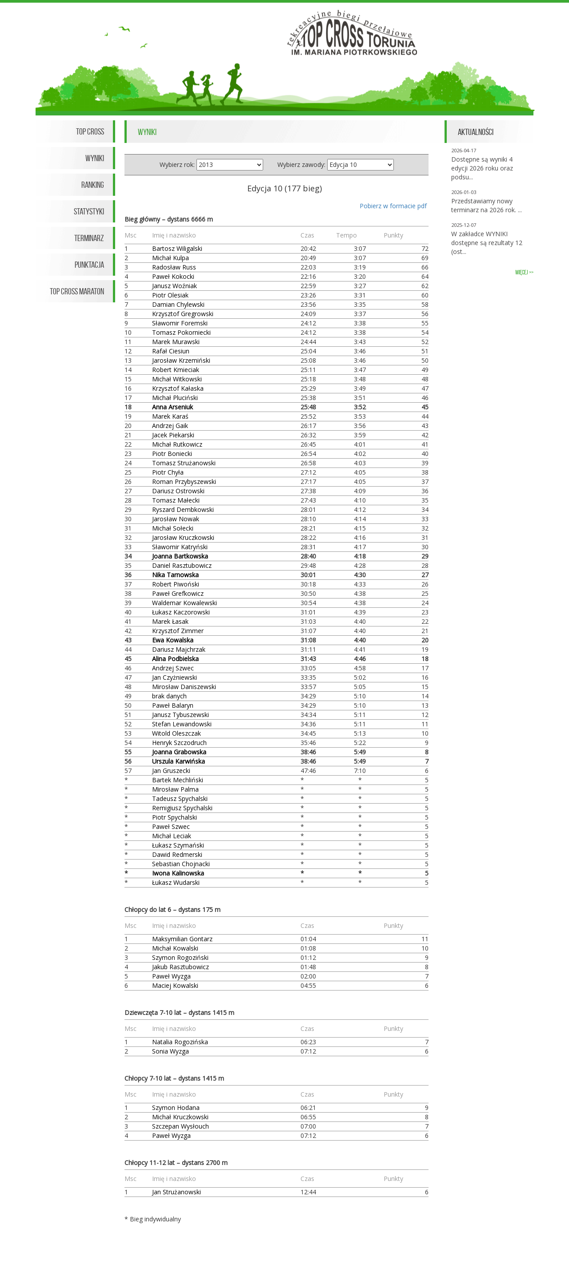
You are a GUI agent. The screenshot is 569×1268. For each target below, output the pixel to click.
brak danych (169, 696)
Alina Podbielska (175, 658)
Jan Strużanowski (176, 1192)
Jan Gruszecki (171, 770)
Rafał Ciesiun (170, 351)
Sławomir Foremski (180, 323)
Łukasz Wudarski (176, 882)
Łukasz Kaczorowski (181, 612)
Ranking (92, 185)
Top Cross (90, 131)
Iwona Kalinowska (178, 873)
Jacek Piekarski (173, 435)
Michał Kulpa (170, 258)
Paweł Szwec (171, 826)
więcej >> (524, 272)
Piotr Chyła (168, 472)
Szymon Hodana (176, 1107)
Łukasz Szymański (178, 845)
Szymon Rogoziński (180, 957)
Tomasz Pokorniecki (181, 332)
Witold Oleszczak (176, 733)
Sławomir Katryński (180, 547)
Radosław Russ (174, 267)
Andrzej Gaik (170, 425)
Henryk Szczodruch (179, 742)
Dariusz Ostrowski (178, 491)
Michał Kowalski (175, 948)
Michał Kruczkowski (180, 1117)
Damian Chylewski (178, 304)
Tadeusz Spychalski (180, 798)
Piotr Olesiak (170, 295)
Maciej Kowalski (175, 985)
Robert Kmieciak (175, 369)
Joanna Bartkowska (180, 556)
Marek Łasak (170, 621)
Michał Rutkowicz (177, 444)
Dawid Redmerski (177, 854)
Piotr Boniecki (172, 453)
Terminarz (89, 238)
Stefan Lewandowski (182, 724)
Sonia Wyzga (170, 1051)
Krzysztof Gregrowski (182, 313)
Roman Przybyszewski (184, 481)
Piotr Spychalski (174, 817)
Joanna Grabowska (179, 752)
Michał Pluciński (175, 397)
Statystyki (89, 211)
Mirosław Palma (175, 789)
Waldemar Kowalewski (184, 602)
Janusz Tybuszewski (180, 714)
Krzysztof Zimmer (178, 630)
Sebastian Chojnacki (181, 864)
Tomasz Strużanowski (184, 463)
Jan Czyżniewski (174, 677)
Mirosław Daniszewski (184, 686)
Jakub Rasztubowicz (180, 967)
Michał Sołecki (172, 528)
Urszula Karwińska (178, 761)
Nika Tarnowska (175, 575)
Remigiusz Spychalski (182, 808)
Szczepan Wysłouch (180, 1126)
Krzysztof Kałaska (178, 388)
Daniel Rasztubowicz (182, 565)
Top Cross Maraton (77, 291)
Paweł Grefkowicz (178, 593)
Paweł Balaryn (172, 705)
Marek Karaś (170, 416)
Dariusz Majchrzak (178, 649)
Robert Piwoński (175, 584)
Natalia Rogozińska (180, 1042)
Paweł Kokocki (173, 276)
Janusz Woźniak (174, 285)
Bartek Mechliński (177, 780)
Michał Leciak (171, 836)
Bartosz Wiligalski (177, 248)
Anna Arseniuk (172, 407)
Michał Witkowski (177, 379)
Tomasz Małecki (176, 500)
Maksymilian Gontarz (182, 939)
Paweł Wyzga (171, 976)
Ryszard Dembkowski (183, 509)
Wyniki (94, 158)
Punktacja (89, 264)
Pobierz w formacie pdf (393, 206)
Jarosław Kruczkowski (183, 537)
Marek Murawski (176, 341)
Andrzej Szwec (173, 668)
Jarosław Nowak (175, 519)
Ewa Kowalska (172, 640)
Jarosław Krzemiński (181, 360)
